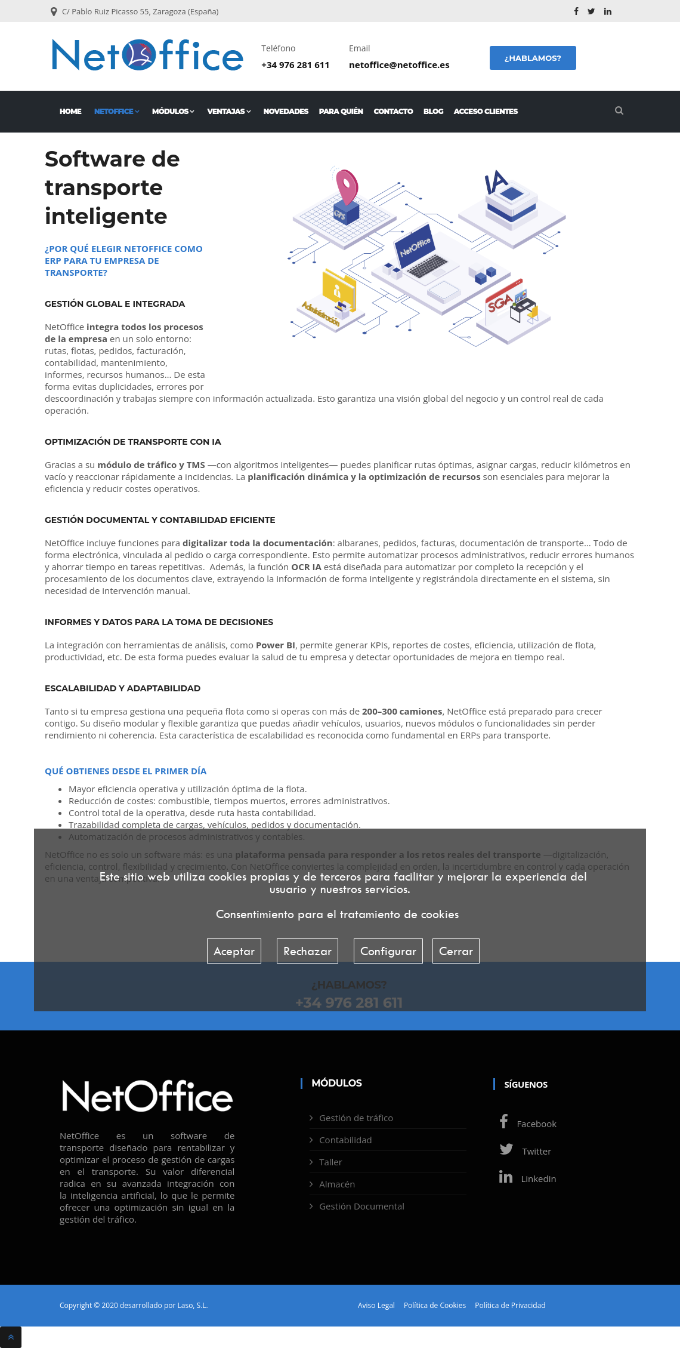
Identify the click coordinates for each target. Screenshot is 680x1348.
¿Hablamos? (533, 58)
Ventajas (229, 111)
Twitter (522, 1151)
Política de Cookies (435, 1305)
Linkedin (524, 1178)
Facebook (525, 1124)
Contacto (393, 111)
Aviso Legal (376, 1305)
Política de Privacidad (510, 1305)
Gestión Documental (361, 1206)
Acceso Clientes (486, 111)
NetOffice (116, 111)
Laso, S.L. (192, 1305)
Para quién (341, 111)
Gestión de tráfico (356, 1118)
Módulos (173, 111)
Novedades (286, 111)
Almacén (337, 1184)
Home (70, 111)
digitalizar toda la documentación (258, 543)
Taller (330, 1162)
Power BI (275, 645)
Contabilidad (345, 1140)
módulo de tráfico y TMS (151, 464)
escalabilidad (277, 735)
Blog (433, 111)
